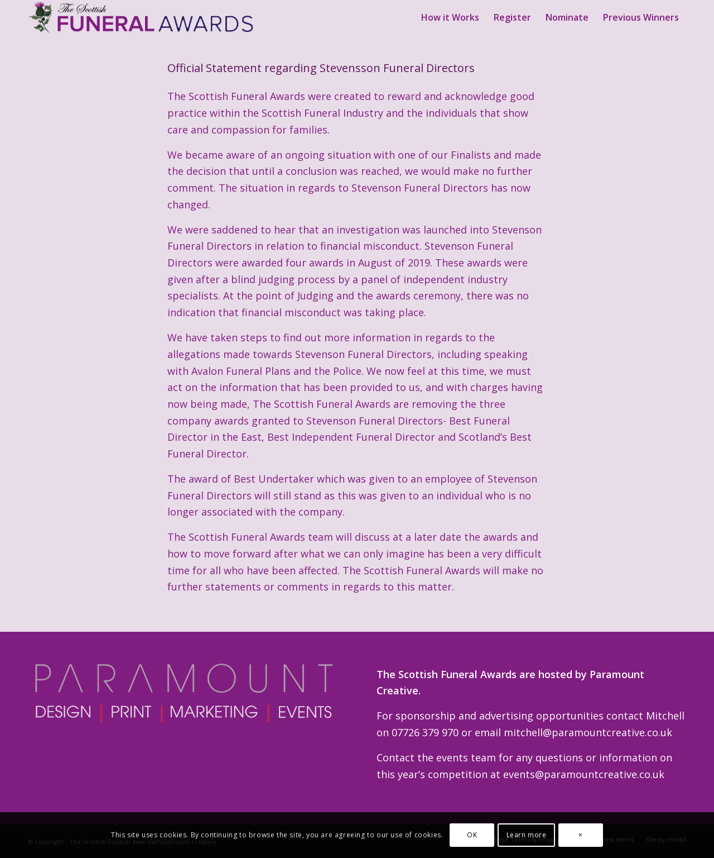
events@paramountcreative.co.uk (583, 774)
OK (472, 835)
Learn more (526, 835)
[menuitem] (450, 17)
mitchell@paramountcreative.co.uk (588, 732)
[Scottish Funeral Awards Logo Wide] (142, 17)
